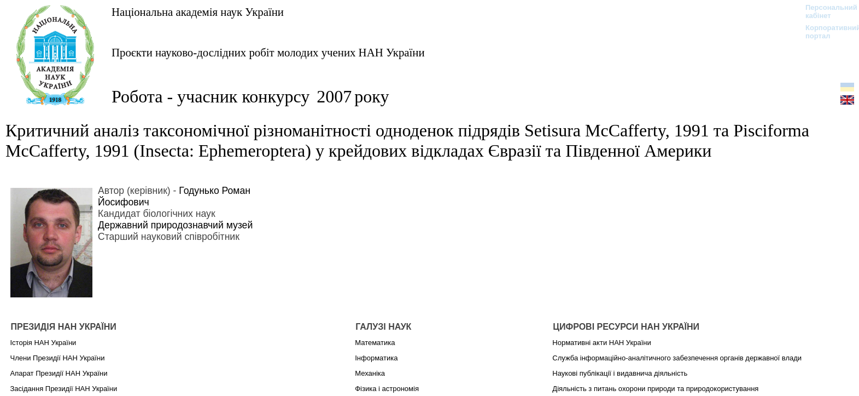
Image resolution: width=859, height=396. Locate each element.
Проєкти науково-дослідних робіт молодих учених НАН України (268, 52)
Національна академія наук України (198, 11)
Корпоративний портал (825, 32)
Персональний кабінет (825, 11)
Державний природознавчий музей (175, 225)
